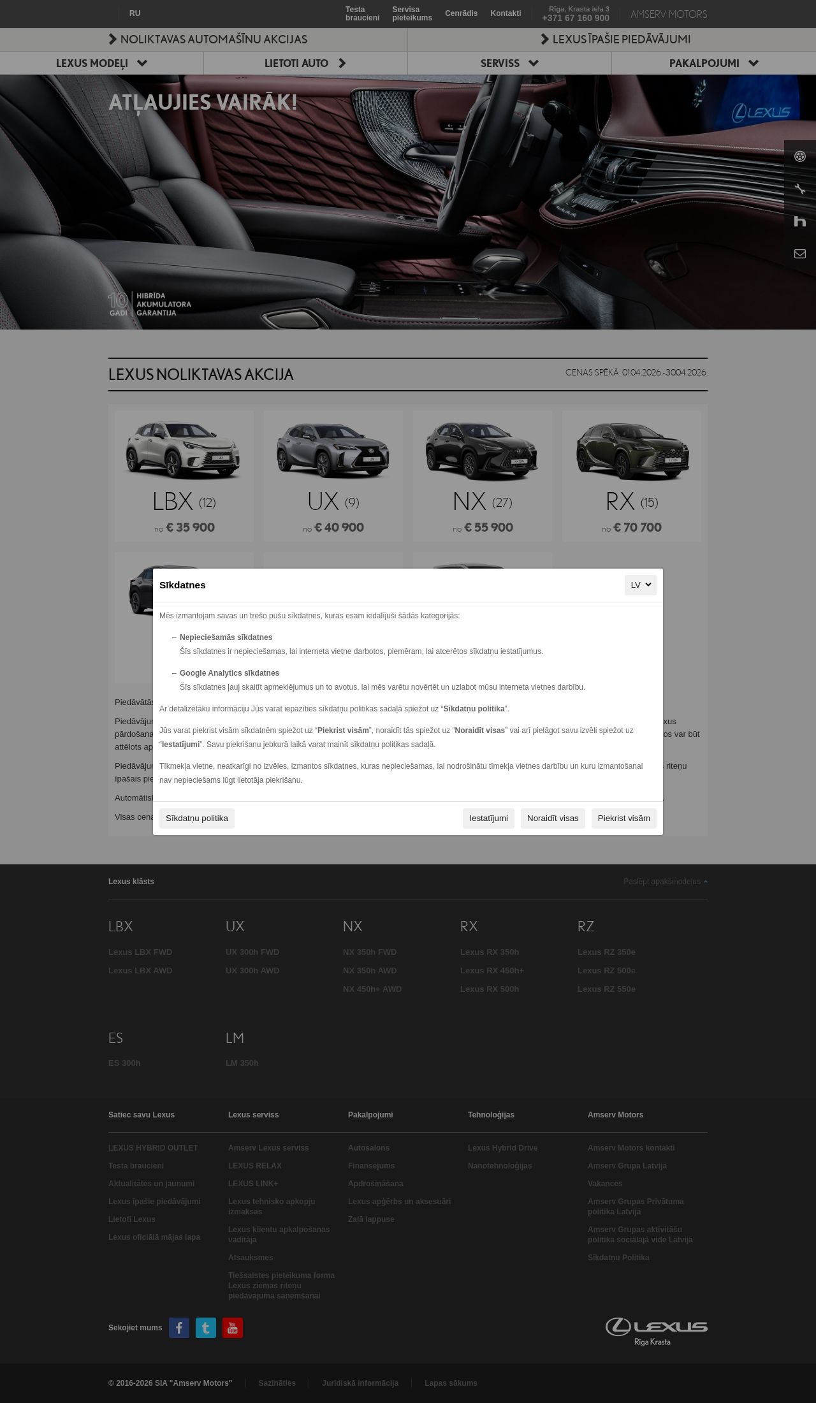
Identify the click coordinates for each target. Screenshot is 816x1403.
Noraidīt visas (553, 818)
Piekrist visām (624, 818)
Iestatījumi (488, 818)
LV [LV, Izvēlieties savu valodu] (642, 584)
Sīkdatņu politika (197, 818)
